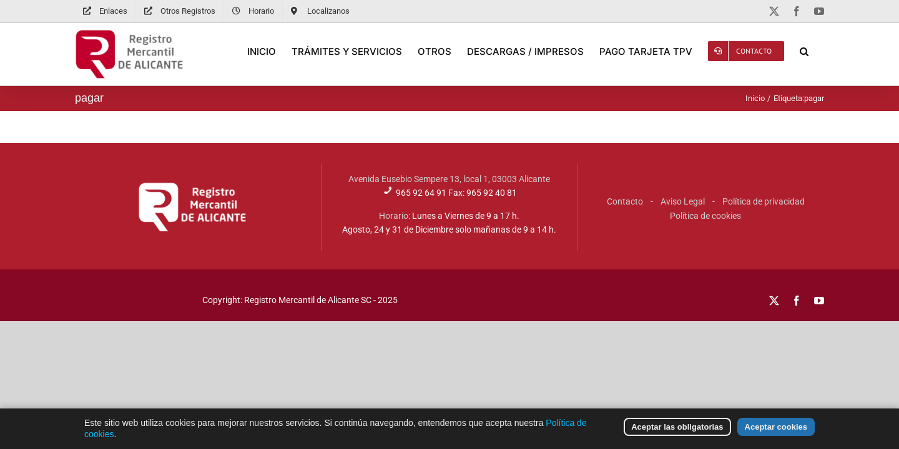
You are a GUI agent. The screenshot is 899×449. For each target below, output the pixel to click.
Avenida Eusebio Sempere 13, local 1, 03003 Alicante (449, 179)
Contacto (625, 201)
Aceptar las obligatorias (677, 437)
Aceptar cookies (776, 437)
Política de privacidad (763, 201)
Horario (393, 216)
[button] (819, 51)
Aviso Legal (683, 201)
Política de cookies (705, 216)
